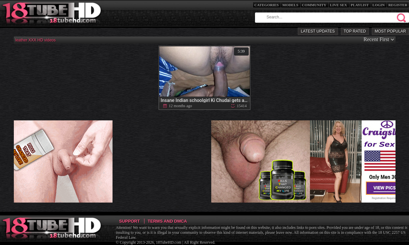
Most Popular (390, 31)
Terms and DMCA (167, 221)
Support (129, 221)
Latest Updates (318, 31)
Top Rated (355, 31)
